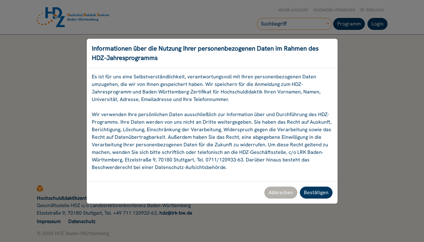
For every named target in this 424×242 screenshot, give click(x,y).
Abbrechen (280, 192)
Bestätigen (316, 192)
